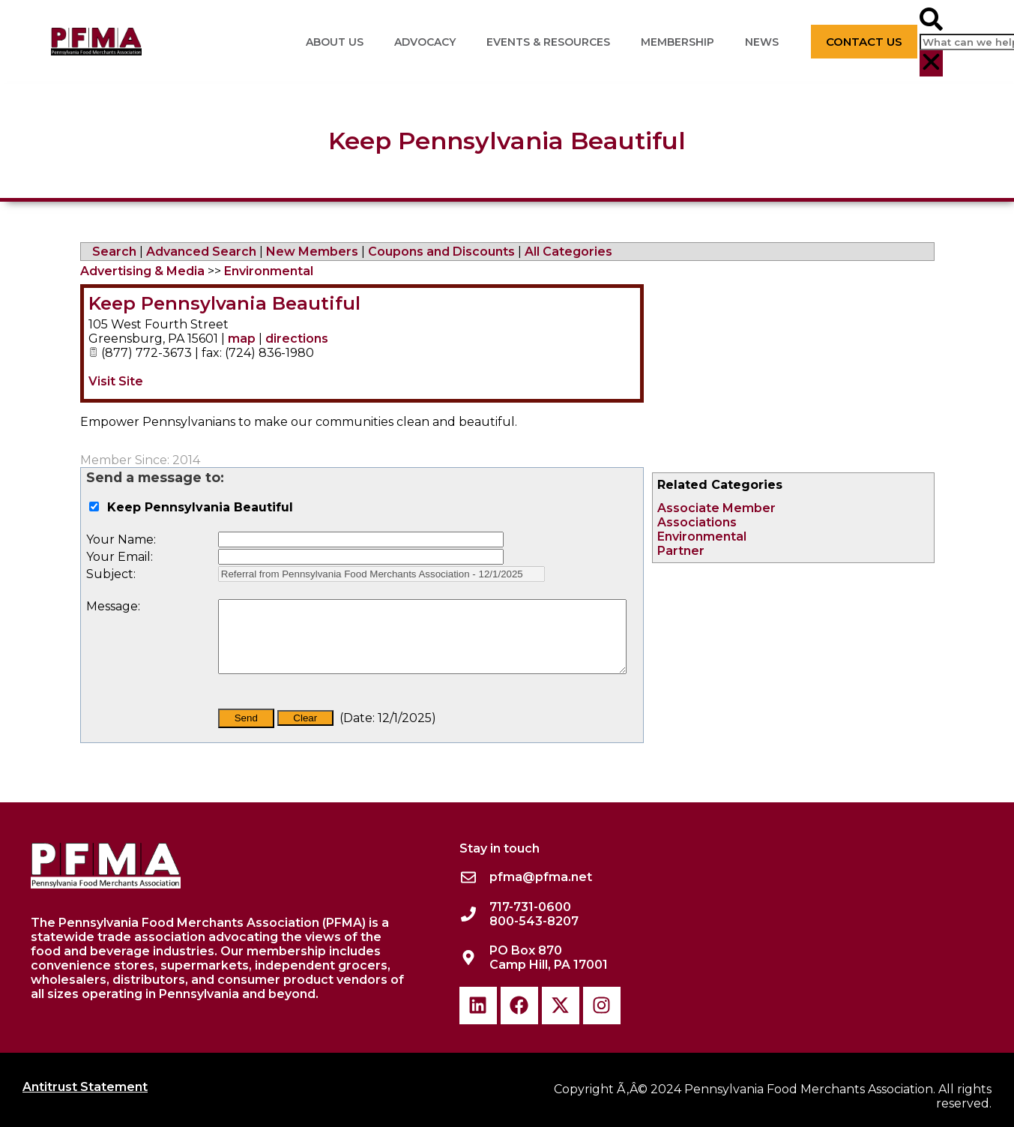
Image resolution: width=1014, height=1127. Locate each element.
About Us (334, 42)
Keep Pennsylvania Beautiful (224, 303)
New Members (312, 251)
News (762, 42)
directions (296, 338)
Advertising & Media (142, 271)
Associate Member (716, 508)
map (242, 338)
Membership (677, 42)
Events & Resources (548, 42)
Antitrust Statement (85, 1087)
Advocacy (425, 42)
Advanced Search (201, 251)
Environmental (701, 536)
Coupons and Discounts (441, 251)
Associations (697, 522)
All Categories (568, 251)
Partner (680, 551)
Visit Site (115, 381)
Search (114, 251)
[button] (931, 20)
